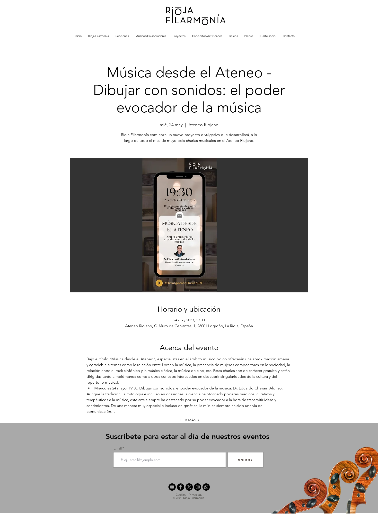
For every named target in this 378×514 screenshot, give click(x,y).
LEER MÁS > (189, 420)
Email (118, 448)
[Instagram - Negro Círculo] (197, 487)
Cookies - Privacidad (189, 494)
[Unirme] (246, 460)
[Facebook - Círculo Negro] (180, 487)
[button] (122, 36)
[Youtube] (172, 487)
